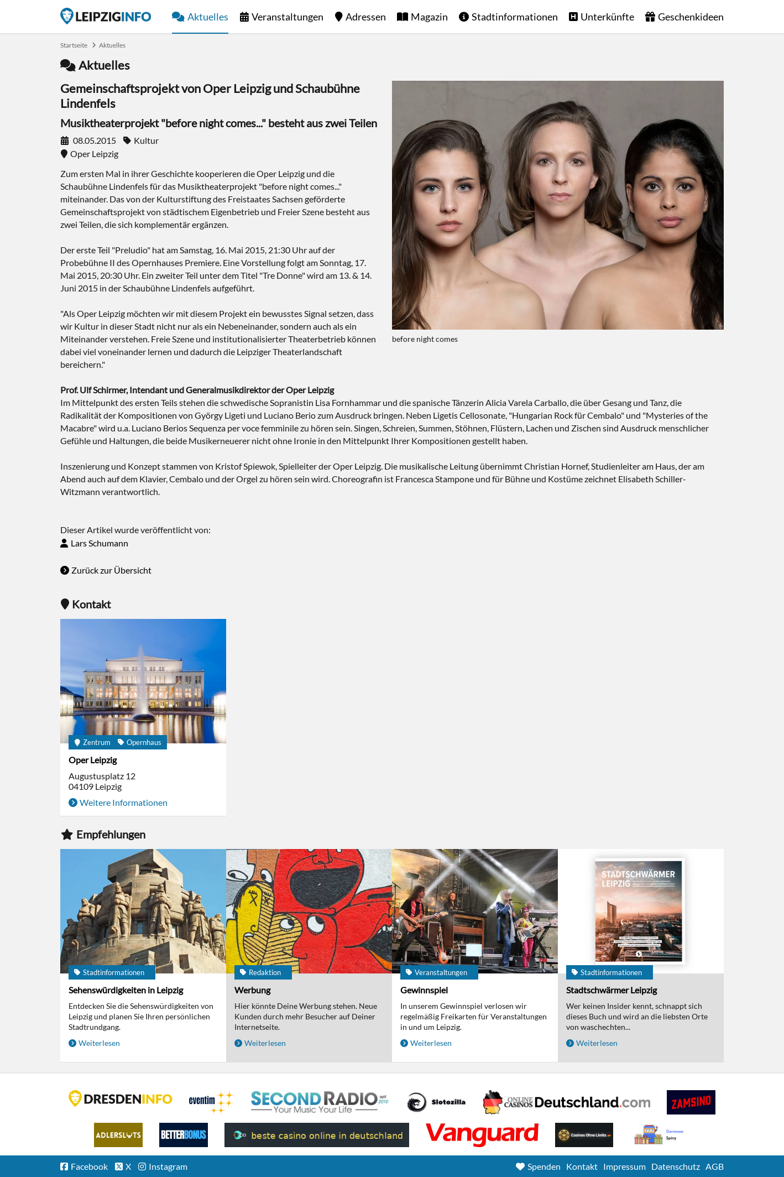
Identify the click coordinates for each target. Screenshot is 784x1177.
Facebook (89, 1166)
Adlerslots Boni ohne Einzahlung (118, 1135)
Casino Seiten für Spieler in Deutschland (436, 1102)
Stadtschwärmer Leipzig (611, 990)
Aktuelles (207, 17)
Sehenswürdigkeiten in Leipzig (126, 990)
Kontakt (582, 1166)
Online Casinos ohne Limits (584, 1135)
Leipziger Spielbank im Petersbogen (566, 1102)
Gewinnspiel (424, 990)
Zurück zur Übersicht (111, 570)
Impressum (624, 1166)
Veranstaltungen (287, 17)
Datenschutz (675, 1166)
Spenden (544, 1166)
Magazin (429, 17)
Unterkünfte (607, 17)
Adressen (366, 17)
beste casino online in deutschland (316, 1135)
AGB (714, 1166)
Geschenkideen (691, 17)
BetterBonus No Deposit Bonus (183, 1135)
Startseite (105, 16)
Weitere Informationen (124, 802)
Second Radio (320, 1102)
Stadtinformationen (515, 17)
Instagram (168, 1166)
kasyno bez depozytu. (660, 1135)
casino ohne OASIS (482, 1135)
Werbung (252, 990)
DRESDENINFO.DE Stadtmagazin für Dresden (121, 1098)
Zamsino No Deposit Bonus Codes (691, 1102)
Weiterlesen (99, 1043)
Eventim (211, 1102)
